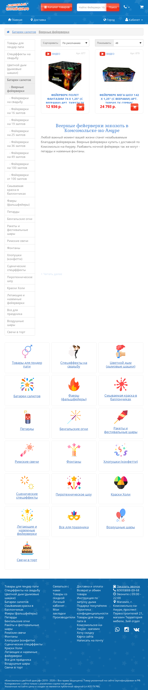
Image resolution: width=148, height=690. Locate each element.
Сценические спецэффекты (16, 268)
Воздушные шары (15, 323)
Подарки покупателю (92, 606)
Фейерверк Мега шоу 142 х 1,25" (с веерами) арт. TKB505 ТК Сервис (119, 99)
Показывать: (104, 43)
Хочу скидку (85, 632)
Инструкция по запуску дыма (87, 600)
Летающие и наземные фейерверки (16, 299)
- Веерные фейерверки (15, 89)
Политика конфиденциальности (92, 611)
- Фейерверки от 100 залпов (18, 177)
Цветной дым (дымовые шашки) (16, 69)
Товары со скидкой (60, 596)
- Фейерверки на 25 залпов (18, 133)
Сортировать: (50, 43)
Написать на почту (90, 640)
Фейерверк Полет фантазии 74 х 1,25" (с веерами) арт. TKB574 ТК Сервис (65, 101)
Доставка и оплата (90, 586)
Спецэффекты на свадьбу (18, 56)
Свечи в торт (16, 332)
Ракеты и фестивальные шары (17, 230)
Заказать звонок (128, 586)
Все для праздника (14, 312)
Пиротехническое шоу (19, 279)
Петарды (13, 212)
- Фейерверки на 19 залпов (18, 122)
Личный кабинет (59, 604)
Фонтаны (13, 248)
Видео (52, 54)
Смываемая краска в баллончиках (16, 189)
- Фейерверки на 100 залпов (18, 166)
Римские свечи (17, 241)
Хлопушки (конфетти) (14, 257)
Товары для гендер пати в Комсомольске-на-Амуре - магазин (90, 623)
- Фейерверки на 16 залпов (18, 111)
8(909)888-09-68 (126, 590)
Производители (64, 617)
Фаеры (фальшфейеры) (18, 202)
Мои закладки (59, 611)
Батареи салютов (24, 32)
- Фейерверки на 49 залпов (18, 155)
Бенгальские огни (19, 219)
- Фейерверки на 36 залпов (18, 144)
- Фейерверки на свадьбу (18, 100)
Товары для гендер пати (15, 45)
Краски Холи (16, 288)
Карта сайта (85, 636)
